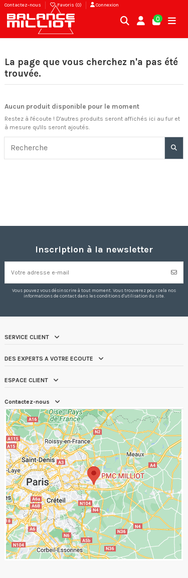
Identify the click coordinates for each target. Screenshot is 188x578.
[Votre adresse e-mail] (85, 272)
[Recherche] (173, 148)
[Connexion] (141, 22)
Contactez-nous (23, 5)
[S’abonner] (174, 272)
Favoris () (66, 5)
